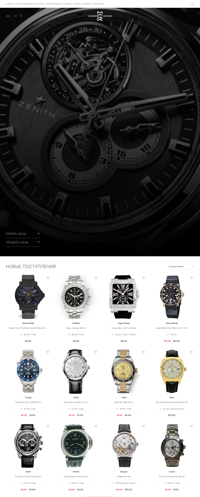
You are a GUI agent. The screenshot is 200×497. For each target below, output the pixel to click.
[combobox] (181, 266)
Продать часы (22, 242)
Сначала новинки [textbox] (176, 266)
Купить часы (22, 234)
